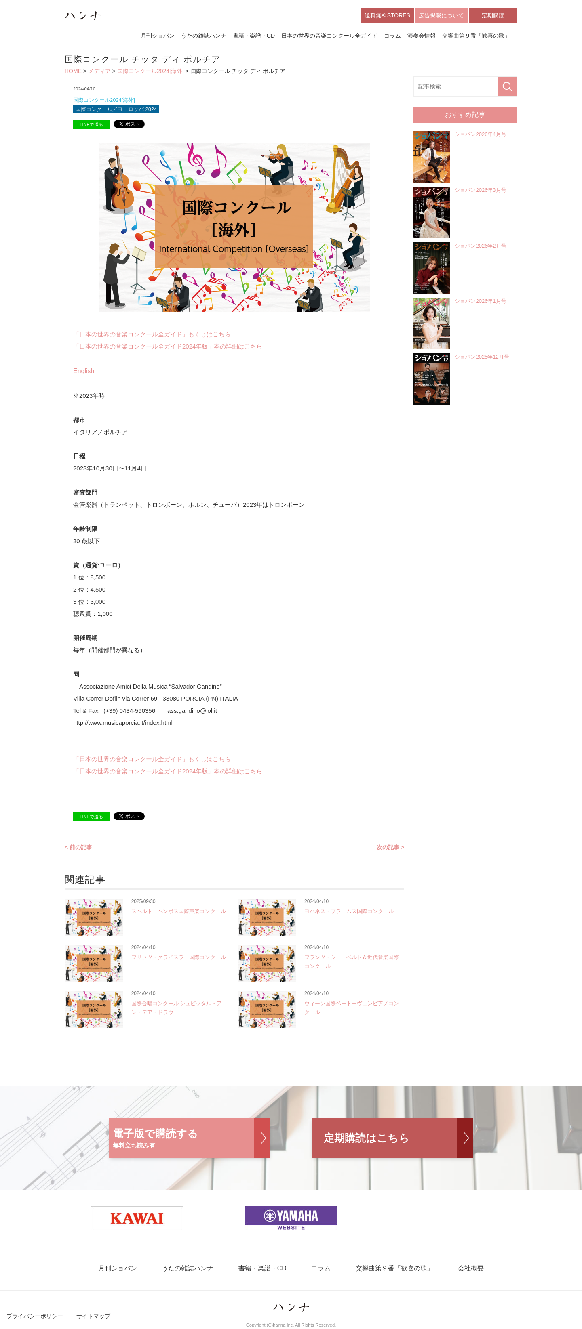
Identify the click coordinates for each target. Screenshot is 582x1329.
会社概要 (470, 1268)
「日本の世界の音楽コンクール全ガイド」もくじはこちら (152, 334)
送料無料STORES (387, 15)
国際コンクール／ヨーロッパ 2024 (116, 110)
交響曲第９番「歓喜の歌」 (476, 35)
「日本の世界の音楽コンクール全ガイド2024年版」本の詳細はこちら (167, 346)
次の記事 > (390, 847)
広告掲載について (441, 15)
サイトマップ (93, 1316)
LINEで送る (91, 124)
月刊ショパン (158, 35)
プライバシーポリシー (34, 1316)
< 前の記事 (78, 847)
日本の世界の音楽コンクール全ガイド (329, 35)
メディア (99, 71)
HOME (73, 71)
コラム (392, 35)
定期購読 (493, 15)
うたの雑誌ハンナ (203, 35)
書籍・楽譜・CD (254, 35)
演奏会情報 (421, 35)
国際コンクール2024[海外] (150, 71)
